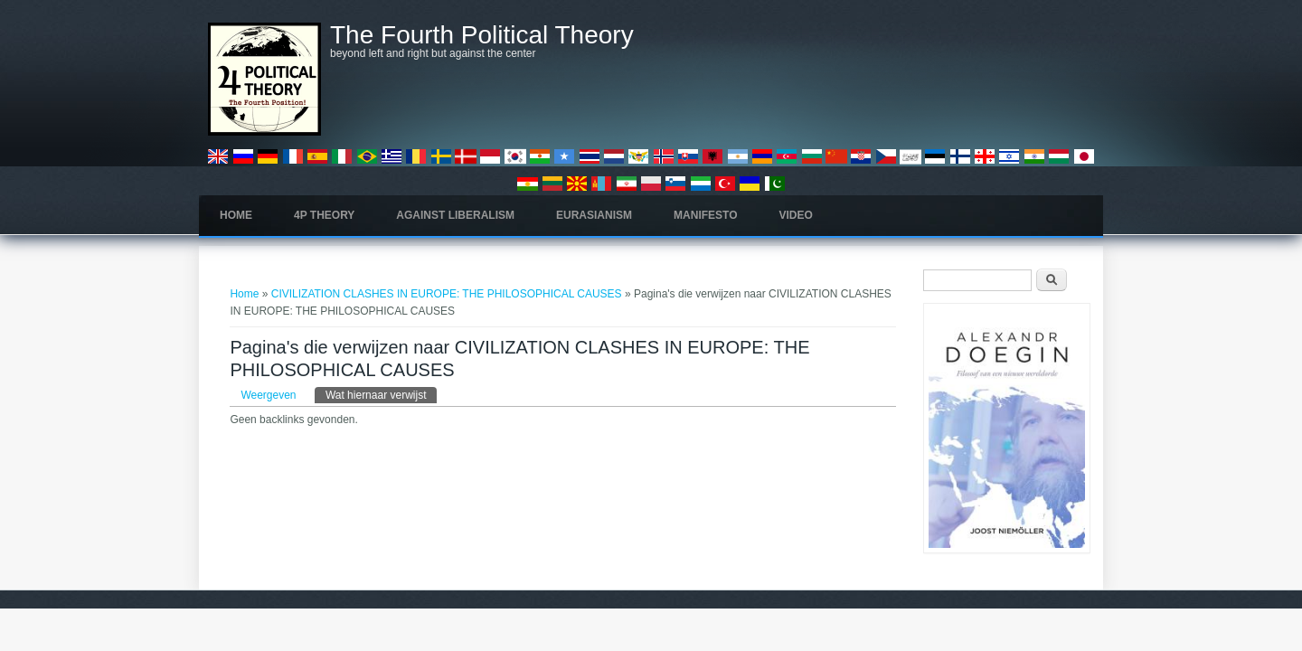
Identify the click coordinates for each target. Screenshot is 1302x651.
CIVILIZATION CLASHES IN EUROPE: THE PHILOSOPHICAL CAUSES (446, 294)
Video (796, 215)
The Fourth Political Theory (482, 35)
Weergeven (268, 395)
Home (236, 215)
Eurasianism (594, 215)
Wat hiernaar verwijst (382, 394)
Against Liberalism (455, 215)
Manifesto (705, 215)
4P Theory (324, 215)
